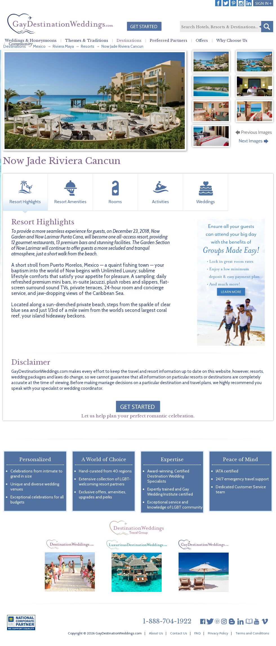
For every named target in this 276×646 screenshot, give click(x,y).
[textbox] (226, 27)
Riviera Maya (63, 46)
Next (254, 143)
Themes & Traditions (86, 40)
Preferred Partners (168, 40)
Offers (202, 40)
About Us (156, 633)
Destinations (129, 40)
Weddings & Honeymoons (31, 40)
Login (263, 3)
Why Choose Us (231, 40)
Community (21, 44)
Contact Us (178, 633)
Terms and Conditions (252, 633)
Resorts (87, 46)
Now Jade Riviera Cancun (122, 46)
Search (266, 26)
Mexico (39, 46)
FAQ (197, 633)
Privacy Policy (218, 633)
